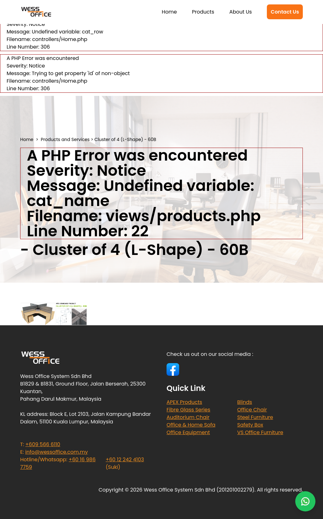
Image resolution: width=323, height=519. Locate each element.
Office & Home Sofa (191, 424)
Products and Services (65, 139)
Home (169, 11)
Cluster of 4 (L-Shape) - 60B (125, 139)
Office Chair (252, 409)
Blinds (244, 402)
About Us (240, 11)
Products (203, 11)
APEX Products (184, 402)
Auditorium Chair (188, 417)
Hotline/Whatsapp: (58, 463)
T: (40, 444)
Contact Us (285, 11)
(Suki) (125, 463)
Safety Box (250, 424)
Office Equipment (188, 432)
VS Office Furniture (260, 432)
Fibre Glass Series (188, 409)
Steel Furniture (255, 417)
